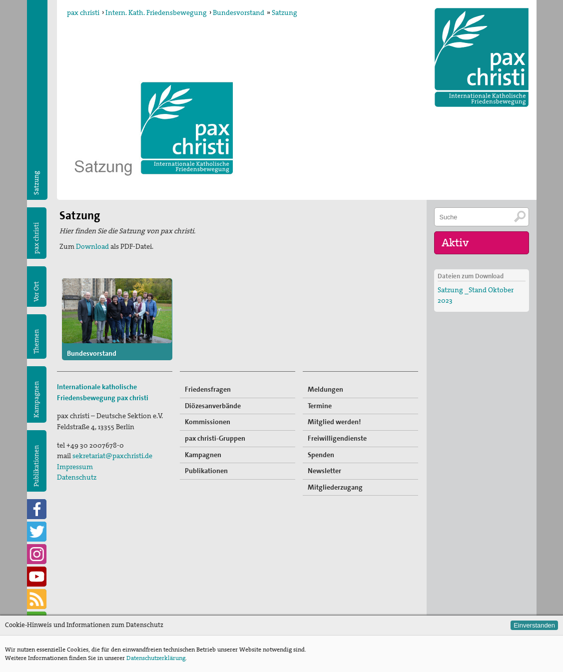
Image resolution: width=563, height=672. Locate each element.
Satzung (284, 12)
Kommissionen (207, 421)
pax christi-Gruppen (215, 438)
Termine (320, 405)
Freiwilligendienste (337, 438)
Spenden (321, 454)
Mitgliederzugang (335, 487)
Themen (36, 341)
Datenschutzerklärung (155, 658)
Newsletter (324, 470)
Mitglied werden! (334, 421)
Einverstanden (534, 625)
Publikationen (36, 466)
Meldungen (325, 389)
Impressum (75, 466)
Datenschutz (76, 477)
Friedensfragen (208, 389)
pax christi (83, 12)
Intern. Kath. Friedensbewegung (156, 12)
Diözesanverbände (213, 405)
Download (93, 246)
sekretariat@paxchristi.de (112, 455)
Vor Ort (36, 291)
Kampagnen (36, 399)
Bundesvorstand (238, 12)
